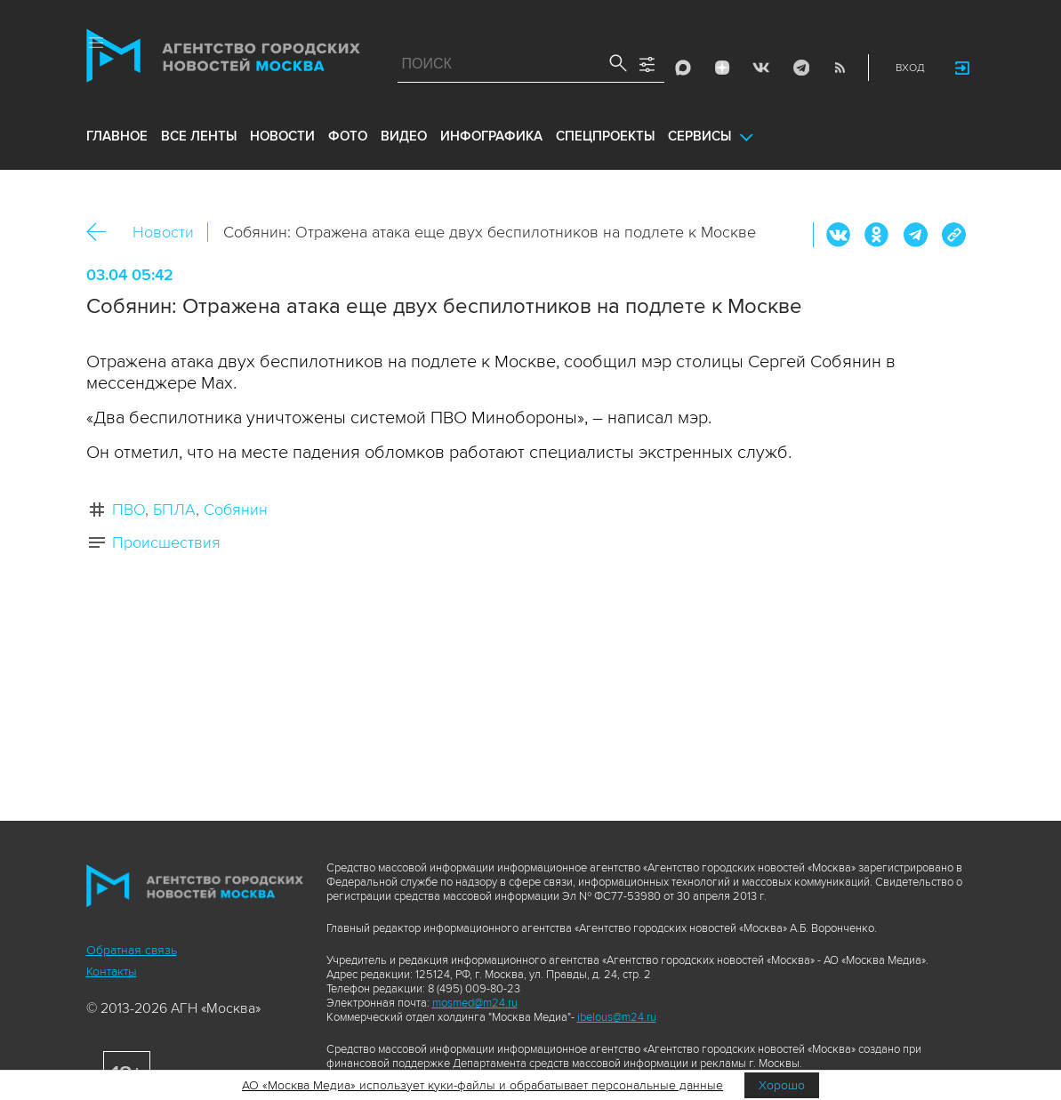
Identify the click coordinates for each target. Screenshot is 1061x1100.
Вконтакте (838, 234)
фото (347, 136)
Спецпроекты (605, 136)
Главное (117, 136)
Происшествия (166, 542)
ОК (876, 234)
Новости (163, 232)
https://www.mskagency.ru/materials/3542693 (953, 234)
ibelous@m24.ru (616, 1017)
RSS (839, 67)
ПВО (128, 509)
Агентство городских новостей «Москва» (223, 59)
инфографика (491, 136)
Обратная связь (131, 950)
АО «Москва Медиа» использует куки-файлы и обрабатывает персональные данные (482, 1085)
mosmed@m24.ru (475, 1003)
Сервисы (699, 136)
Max (683, 67)
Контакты (111, 971)
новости (282, 136)
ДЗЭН (722, 67)
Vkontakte (761, 67)
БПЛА (174, 509)
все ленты (199, 136)
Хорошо (782, 1085)
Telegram (800, 67)
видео (404, 136)
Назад (102, 233)
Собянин (236, 509)
